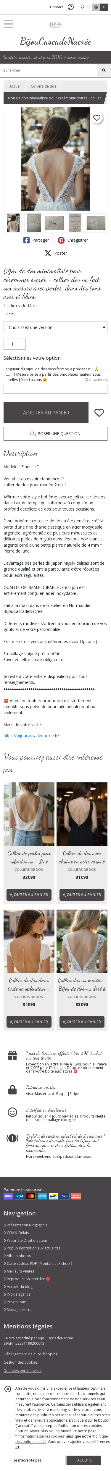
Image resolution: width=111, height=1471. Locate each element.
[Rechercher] (104, 70)
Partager (36, 240)
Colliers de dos (43, 86)
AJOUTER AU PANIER (46, 412)
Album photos (17, 1255)
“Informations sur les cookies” (40, 1436)
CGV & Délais (16, 1232)
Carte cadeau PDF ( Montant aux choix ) (38, 1263)
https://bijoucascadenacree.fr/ (31, 735)
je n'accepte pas (27, 1460)
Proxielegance (17, 1294)
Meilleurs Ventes (19, 1271)
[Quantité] (15, 344)
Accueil (15, 86)
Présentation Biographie (26, 1225)
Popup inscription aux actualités (32, 1248)
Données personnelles (22, 1370)
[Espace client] (71, 7)
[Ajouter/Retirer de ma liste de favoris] (99, 413)
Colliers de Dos (20, 305)
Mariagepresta (17, 1309)
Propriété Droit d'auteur (25, 1240)
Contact (56, 6)
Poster (55, 253)
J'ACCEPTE (83, 1460)
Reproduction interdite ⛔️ (27, 1278)
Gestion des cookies (21, 1362)
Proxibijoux (15, 1301)
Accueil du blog (18, 1286)
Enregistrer (73, 240)
